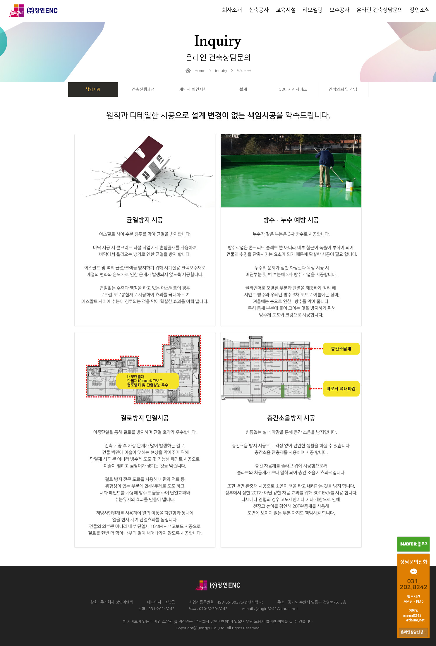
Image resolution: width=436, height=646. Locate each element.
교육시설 (286, 10)
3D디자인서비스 (293, 89)
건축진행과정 (143, 89)
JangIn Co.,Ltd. (212, 628)
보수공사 (339, 10)
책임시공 (93, 89)
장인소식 (420, 10)
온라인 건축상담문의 (379, 10)
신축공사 (259, 10)
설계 (243, 89)
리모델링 (312, 10)
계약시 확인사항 (193, 89)
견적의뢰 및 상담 (343, 89)
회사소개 (232, 10)
